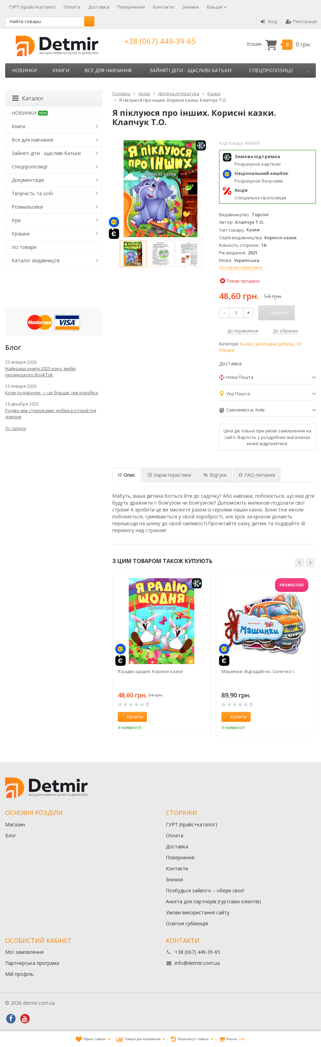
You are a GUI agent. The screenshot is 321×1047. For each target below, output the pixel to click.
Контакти (163, 7)
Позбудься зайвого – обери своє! (205, 890)
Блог (10, 835)
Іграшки (21, 233)
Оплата (72, 7)
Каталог (28, 98)
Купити (131, 717)
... (308, 70)
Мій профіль (19, 974)
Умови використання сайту (197, 912)
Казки (246, 344)
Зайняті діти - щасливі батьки (190, 70)
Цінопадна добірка (274, 344)
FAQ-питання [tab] (257, 475)
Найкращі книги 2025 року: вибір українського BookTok (40, 371)
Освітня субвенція (187, 923)
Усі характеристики (240, 267)
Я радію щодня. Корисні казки (150, 671)
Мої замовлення (24, 952)
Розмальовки (27, 206)
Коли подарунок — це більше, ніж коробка (51, 392)
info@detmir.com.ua (197, 963)
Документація (28, 180)
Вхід (269, 21)
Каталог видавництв (36, 260)
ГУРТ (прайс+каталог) (32, 7)
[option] (133, 254)
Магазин (15, 824)
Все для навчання (107, 70)
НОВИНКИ (24, 70)
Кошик (279, 44)
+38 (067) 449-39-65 (160, 41)
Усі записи (15, 428)
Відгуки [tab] (215, 475)
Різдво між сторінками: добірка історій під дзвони (50, 413)
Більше (217, 7)
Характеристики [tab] (169, 475)
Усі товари (24, 247)
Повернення (131, 7)
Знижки (190, 7)
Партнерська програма (32, 963)
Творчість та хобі (32, 193)
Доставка (98, 7)
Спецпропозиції (271, 70)
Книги (61, 70)
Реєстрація (301, 21)
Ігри (16, 220)
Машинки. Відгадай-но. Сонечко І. (258, 671)
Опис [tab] (126, 475)
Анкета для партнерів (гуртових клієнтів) (213, 901)
